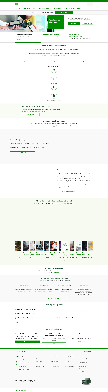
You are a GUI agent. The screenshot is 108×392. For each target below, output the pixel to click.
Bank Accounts (39, 355)
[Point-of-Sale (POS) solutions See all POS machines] (22, 149)
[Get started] (64, 12)
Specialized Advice (69, 8)
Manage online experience (63, 374)
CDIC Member (41, 374)
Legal (16, 319)
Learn (79, 8)
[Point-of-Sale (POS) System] (54, 68)
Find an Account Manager (23, 358)
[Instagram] (21, 387)
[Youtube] (25, 387)
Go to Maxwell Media (54, 269)
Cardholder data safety (64, 281)
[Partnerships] (54, 76)
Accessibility (33, 374)
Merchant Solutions (44, 8)
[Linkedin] (28, 387)
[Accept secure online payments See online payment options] (69, 188)
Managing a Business (55, 360)
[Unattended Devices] (54, 85)
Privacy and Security (19, 374)
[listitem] (17, 249)
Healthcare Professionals (70, 360)
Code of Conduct (84, 281)
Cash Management (57, 8)
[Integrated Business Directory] (54, 94)
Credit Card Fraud (82, 362)
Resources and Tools (83, 370)
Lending (35, 8)
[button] (66, 4)
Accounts (18, 8)
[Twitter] (16, 387)
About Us (48, 374)
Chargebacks (44, 281)
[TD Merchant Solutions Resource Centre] (54, 295)
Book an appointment (22, 355)
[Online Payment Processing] (54, 59)
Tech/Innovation (68, 365)
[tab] (28, 33)
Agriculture (67, 355)
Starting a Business (54, 355)
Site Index (73, 374)
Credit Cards (27, 8)
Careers (54, 374)
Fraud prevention (24, 281)
